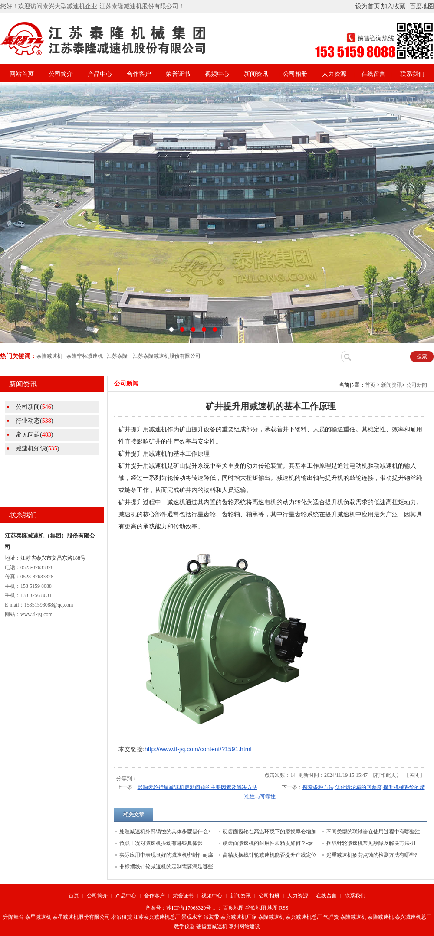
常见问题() (34, 434)
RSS (283, 908)
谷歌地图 (255, 908)
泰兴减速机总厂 (304, 917)
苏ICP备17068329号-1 (190, 908)
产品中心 (100, 74)
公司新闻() (34, 407)
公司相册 (295, 74)
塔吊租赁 (121, 917)
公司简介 (61, 74)
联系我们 (412, 74)
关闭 (414, 775)
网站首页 (22, 74)
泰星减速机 (38, 917)
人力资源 (334, 74)
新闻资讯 (256, 74)
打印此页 (385, 775)
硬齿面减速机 (211, 926)
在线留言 (373, 74)
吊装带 (211, 917)
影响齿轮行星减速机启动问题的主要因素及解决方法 (197, 787)
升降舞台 (13, 917)
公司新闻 (416, 385)
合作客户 (139, 74)
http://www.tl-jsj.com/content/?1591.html (198, 749)
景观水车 (191, 917)
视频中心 (217, 74)
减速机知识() (37, 448)
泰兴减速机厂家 (238, 917)
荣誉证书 (178, 74)
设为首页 (367, 6)
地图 (272, 908)
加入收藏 (393, 6)
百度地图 (422, 6)
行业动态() (34, 420)
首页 (370, 385)
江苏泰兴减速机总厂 (156, 917)
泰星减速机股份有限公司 (81, 917)
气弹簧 (331, 917)
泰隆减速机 (271, 917)
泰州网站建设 (244, 926)
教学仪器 (184, 926)
